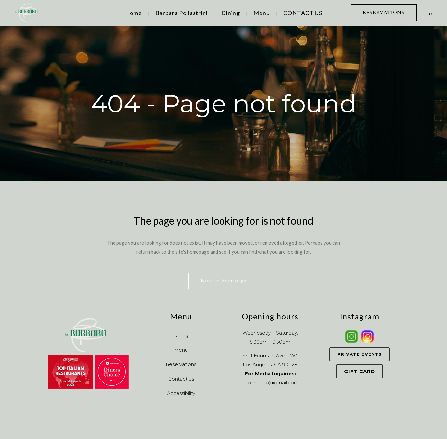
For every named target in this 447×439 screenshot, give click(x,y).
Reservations (181, 364)
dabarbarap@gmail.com (270, 383)
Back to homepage (224, 281)
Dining (180, 335)
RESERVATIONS (384, 13)
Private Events (359, 354)
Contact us (181, 379)
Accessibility (181, 393)
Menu (181, 350)
